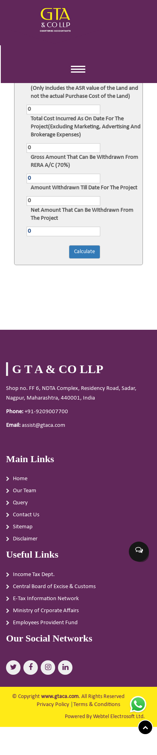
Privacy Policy (53, 705)
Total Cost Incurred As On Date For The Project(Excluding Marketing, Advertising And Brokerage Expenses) (85, 127)
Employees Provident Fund (45, 626)
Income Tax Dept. (34, 577)
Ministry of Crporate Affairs (46, 614)
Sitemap (23, 530)
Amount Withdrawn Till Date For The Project (84, 188)
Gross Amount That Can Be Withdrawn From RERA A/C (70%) (84, 161)
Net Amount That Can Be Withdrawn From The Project (82, 214)
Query (20, 506)
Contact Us (26, 518)
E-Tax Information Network (46, 602)
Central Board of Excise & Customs (54, 590)
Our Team (24, 494)
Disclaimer (25, 542)
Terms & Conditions (96, 705)
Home (20, 482)
